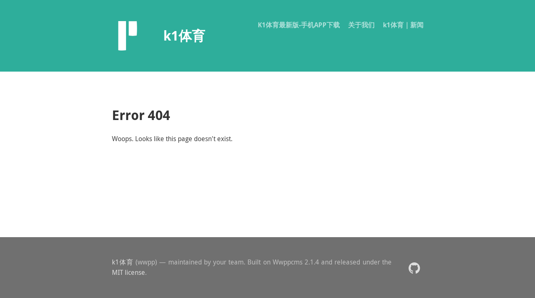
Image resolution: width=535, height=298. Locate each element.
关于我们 (361, 24)
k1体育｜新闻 (403, 24)
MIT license (128, 272)
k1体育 (123, 262)
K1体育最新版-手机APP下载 (299, 24)
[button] (414, 267)
